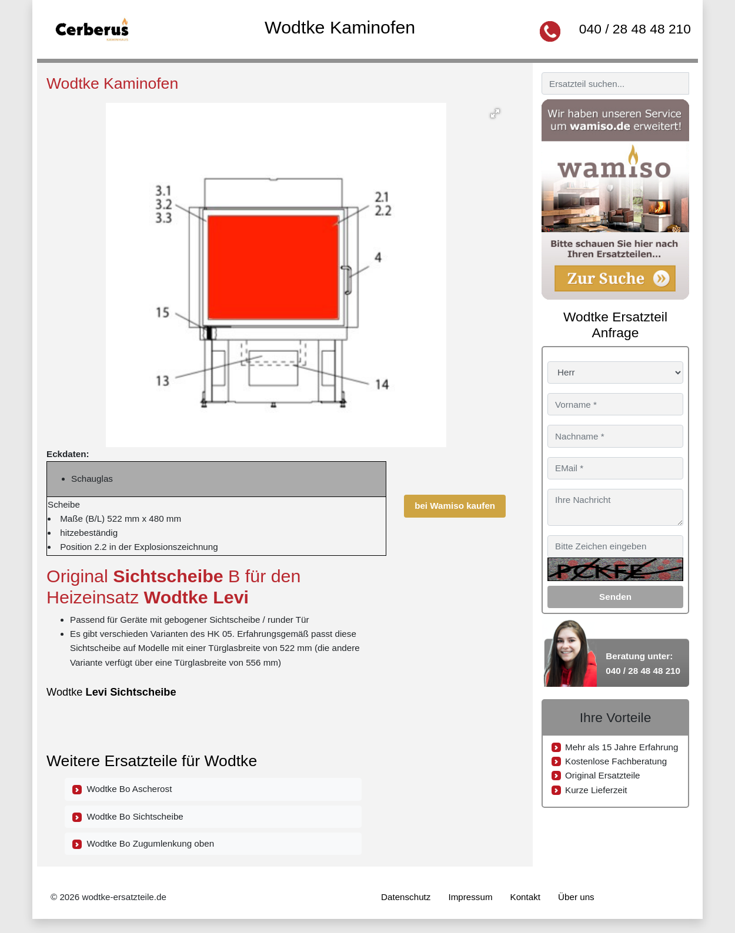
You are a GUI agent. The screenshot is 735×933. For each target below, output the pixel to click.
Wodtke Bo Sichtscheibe (127, 816)
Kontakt (525, 897)
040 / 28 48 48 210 (635, 28)
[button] (495, 113)
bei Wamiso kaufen (455, 506)
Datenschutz (405, 897)
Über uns (576, 897)
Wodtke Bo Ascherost (122, 789)
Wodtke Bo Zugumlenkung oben (143, 843)
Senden (615, 597)
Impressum (470, 897)
